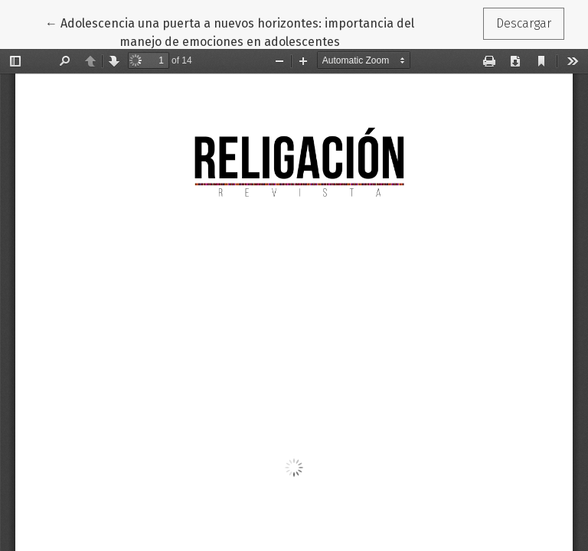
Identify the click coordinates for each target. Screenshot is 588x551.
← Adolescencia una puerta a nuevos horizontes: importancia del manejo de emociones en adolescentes (229, 31)
